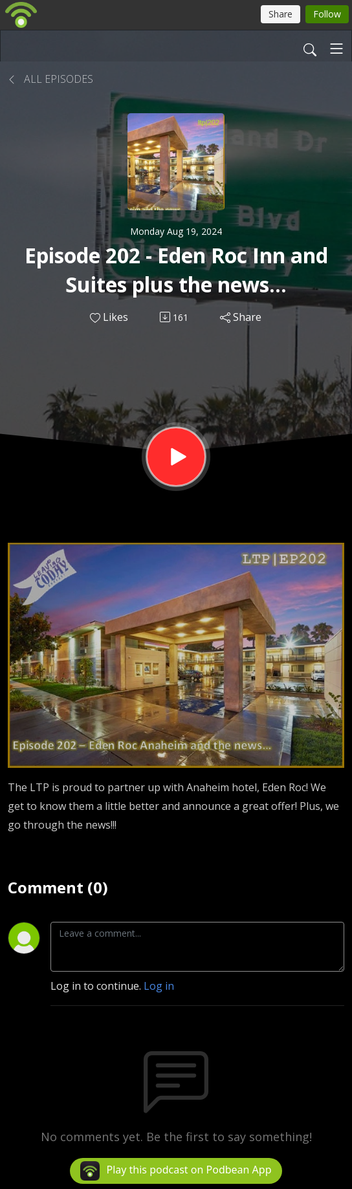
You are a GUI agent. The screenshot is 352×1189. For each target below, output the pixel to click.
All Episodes (50, 79)
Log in (159, 986)
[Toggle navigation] (336, 48)
